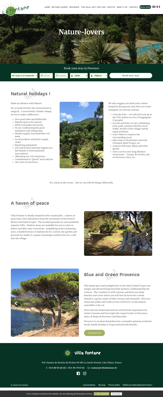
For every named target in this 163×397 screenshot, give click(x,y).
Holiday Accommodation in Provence (137, 385)
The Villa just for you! (93, 7)
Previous (89, 234)
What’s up (122, 7)
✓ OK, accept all (101, 394)
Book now (145, 7)
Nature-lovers (60, 7)
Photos (111, 7)
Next (147, 234)
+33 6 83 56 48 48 (56, 368)
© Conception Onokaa (19, 385)
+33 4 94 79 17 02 (76, 368)
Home (47, 7)
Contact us (94, 332)
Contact (133, 7)
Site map (101, 385)
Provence (74, 7)
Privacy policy (114, 385)
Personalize (116, 394)
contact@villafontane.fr (104, 368)
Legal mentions (89, 385)
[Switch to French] (158, 7)
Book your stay (139, 75)
